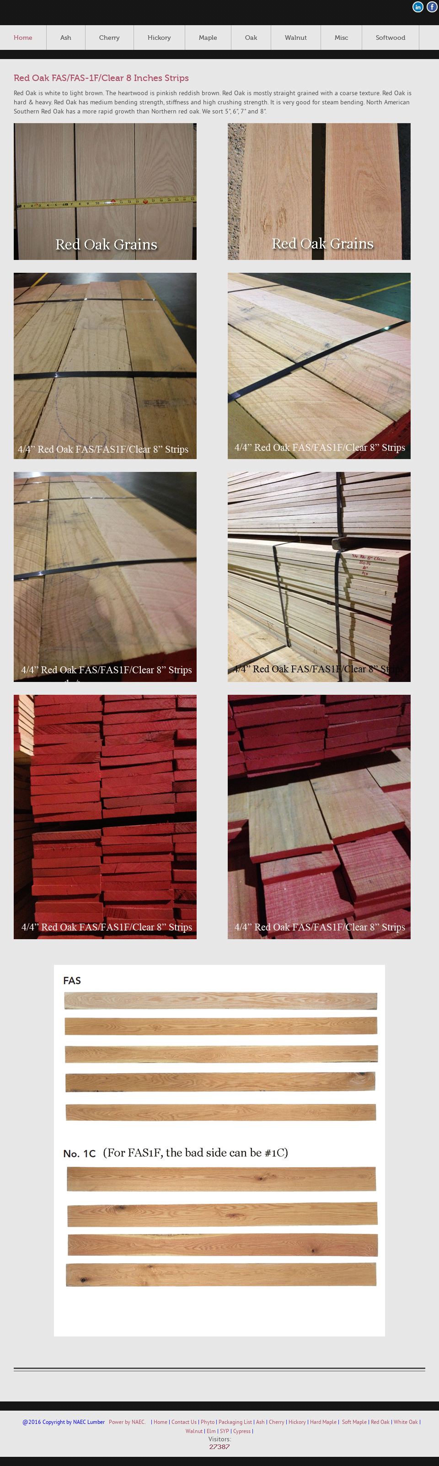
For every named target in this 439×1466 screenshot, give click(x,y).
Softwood (390, 38)
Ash (65, 38)
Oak (251, 38)
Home (23, 38)
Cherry (109, 38)
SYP (224, 1431)
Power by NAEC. (127, 1422)
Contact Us (184, 1422)
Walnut (296, 38)
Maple (208, 38)
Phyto (207, 1422)
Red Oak (380, 1422)
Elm (211, 1431)
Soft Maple (354, 1422)
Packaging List (235, 1422)
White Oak (406, 1422)
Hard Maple (323, 1422)
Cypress (242, 1431)
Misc (341, 38)
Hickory (159, 38)
